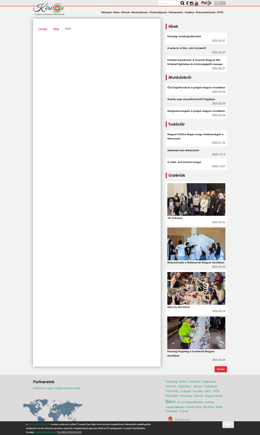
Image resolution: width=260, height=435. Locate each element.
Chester (184, 411)
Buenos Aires (213, 407)
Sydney (209, 402)
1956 (216, 391)
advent (197, 386)
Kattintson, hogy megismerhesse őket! (56, 388)
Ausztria (197, 391)
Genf (207, 391)
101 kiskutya (174, 217)
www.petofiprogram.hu (39, 424)
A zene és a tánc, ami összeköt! (186, 47)
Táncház (172, 391)
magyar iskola (213, 395)
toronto (171, 386)
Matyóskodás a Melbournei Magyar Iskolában (195, 262)
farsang (171, 381)
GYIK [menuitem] (220, 12)
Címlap (42, 29)
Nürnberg (186, 395)
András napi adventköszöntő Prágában (191, 99)
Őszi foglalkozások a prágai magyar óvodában (196, 87)
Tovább (221, 369)
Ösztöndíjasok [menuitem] (158, 12)
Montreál (171, 411)
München (194, 381)
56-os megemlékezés (190, 402)
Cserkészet (210, 386)
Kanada (172, 395)
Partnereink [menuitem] (176, 12)
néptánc (185, 386)
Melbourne (209, 381)
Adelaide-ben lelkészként (183, 150)
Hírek (56, 29)
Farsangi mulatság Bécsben (184, 36)
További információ (69, 432)
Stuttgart (185, 391)
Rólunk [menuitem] (126, 12)
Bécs (170, 401)
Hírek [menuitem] (116, 12)
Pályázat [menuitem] (106, 12)
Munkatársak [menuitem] (140, 12)
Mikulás (198, 395)
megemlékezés (175, 407)
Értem (228, 424)
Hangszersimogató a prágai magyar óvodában (196, 110)
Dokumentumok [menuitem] (206, 12)
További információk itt (45, 432)
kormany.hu (182, 419)
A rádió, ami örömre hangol (184, 161)
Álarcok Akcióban (178, 306)
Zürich (183, 381)
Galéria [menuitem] (189, 12)
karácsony (194, 407)
